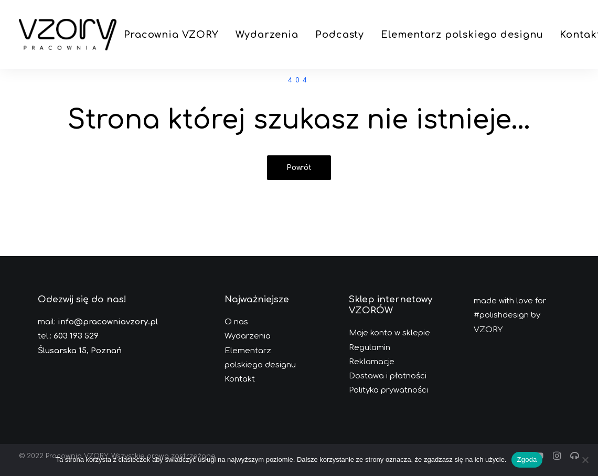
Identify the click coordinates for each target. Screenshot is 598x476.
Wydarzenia (267, 34)
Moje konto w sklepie (389, 333)
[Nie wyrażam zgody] (585, 459)
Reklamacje (371, 361)
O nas (236, 322)
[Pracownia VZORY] (67, 34)
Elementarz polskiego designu (462, 34)
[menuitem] (171, 34)
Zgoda (527, 459)
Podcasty (339, 34)
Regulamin (369, 347)
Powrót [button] (298, 168)
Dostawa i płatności (387, 376)
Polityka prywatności (388, 390)
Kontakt (240, 379)
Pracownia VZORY (171, 34)
